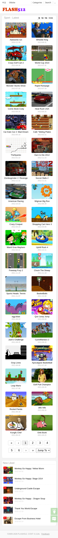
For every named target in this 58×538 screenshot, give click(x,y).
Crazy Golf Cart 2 (16, 63)
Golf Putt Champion (42, 385)
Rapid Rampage (42, 86)
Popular (42, 18)
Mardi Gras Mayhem (16, 247)
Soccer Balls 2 (42, 178)
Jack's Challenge (16, 340)
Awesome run (16, 40)
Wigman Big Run (42, 201)
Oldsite (12, 2)
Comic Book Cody (16, 109)
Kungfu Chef (15, 433)
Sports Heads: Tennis (15, 293)
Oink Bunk (42, 433)
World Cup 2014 (42, 63)
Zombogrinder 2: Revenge (16, 178)
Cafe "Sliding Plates (42, 132)
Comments (50, 18)
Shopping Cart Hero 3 (42, 224)
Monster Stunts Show (16, 86)
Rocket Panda (16, 409)
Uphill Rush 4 (42, 247)
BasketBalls (42, 293)
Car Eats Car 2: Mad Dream (15, 132)
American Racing (16, 201)
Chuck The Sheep (42, 270)
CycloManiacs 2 (42, 340)
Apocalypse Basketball (42, 363)
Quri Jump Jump (42, 317)
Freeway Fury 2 (16, 270)
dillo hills (42, 408)
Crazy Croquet (15, 224)
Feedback (45, 534)
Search (48, 2)
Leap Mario (16, 386)
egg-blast (16, 317)
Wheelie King (42, 40)
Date (38, 18)
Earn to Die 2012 (42, 155)
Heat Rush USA (42, 109)
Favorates (46, 18)
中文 (4, 2)
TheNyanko (16, 155)
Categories (37, 2)
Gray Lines (16, 363)
